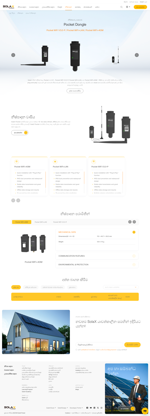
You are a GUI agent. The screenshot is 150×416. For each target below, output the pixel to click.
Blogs (77, 389)
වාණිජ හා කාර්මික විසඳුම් (28, 370)
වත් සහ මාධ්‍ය (133, 2)
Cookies (67, 413)
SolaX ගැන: (25, 395)
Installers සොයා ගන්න (82, 370)
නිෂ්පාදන (68, 7)
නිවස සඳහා (22, 7)
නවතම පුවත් (79, 387)
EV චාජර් (51, 379)
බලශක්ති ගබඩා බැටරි (54, 370)
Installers (24, 385)
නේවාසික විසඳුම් (26, 368)
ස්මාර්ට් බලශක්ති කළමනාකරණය (31, 374)
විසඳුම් (60, 7)
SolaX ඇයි (25, 397)
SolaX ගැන (143, 2)
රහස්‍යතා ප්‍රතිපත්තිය (97, 413)
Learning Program (27, 389)
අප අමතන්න (140, 7)
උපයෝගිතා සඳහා (48, 7)
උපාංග (50, 381)
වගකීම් (51, 389)
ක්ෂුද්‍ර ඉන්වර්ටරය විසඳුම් (28, 377)
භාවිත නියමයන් (85, 413)
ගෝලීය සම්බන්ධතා (54, 391)
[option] (75, 55)
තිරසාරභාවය (25, 400)
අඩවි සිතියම (75, 413)
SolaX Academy (26, 391)
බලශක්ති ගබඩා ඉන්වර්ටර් (56, 368)
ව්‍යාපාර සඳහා (34, 7)
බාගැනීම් (51, 387)
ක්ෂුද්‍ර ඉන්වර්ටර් (53, 377)
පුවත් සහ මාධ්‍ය (80, 385)
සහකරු (78, 7)
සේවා (97, 7)
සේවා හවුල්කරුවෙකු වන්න (29, 387)
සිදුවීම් (126, 2)
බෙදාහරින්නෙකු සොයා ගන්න (84, 372)
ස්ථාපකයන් (88, 7)
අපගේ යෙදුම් (25, 379)
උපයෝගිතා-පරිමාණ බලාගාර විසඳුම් (31, 372)
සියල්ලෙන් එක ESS (54, 372)
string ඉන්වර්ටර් (53, 374)
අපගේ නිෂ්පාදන (31, 13)
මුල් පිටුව (12, 13)
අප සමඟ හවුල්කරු (81, 368)
